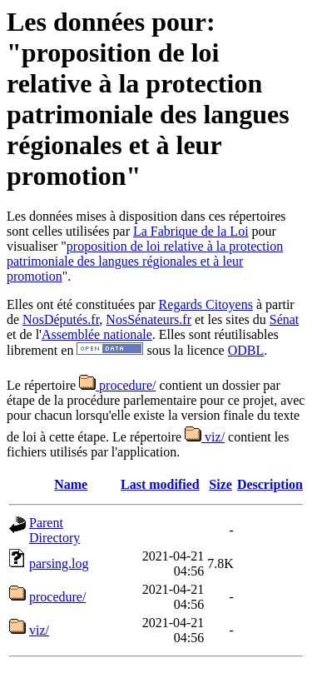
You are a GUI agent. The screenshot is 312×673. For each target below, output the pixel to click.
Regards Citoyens (206, 304)
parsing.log (59, 563)
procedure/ (117, 385)
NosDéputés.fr (60, 319)
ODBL (246, 350)
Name (70, 484)
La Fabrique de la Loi (191, 231)
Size (220, 484)
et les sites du (230, 319)
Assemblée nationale (97, 334)
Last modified (160, 484)
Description (270, 484)
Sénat (285, 319)
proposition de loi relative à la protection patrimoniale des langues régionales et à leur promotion (145, 261)
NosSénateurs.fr (148, 319)
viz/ (205, 437)
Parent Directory (54, 530)
